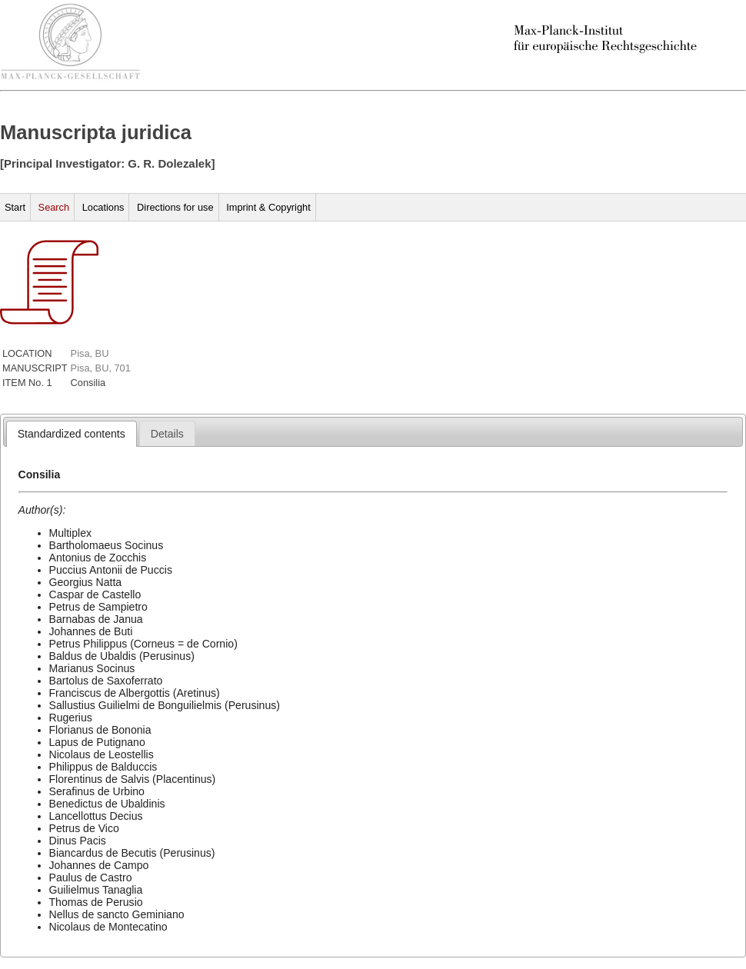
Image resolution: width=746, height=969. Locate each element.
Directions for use (175, 207)
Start (15, 207)
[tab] (71, 434)
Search (54, 207)
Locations (103, 207)
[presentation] (71, 433)
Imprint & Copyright (268, 207)
